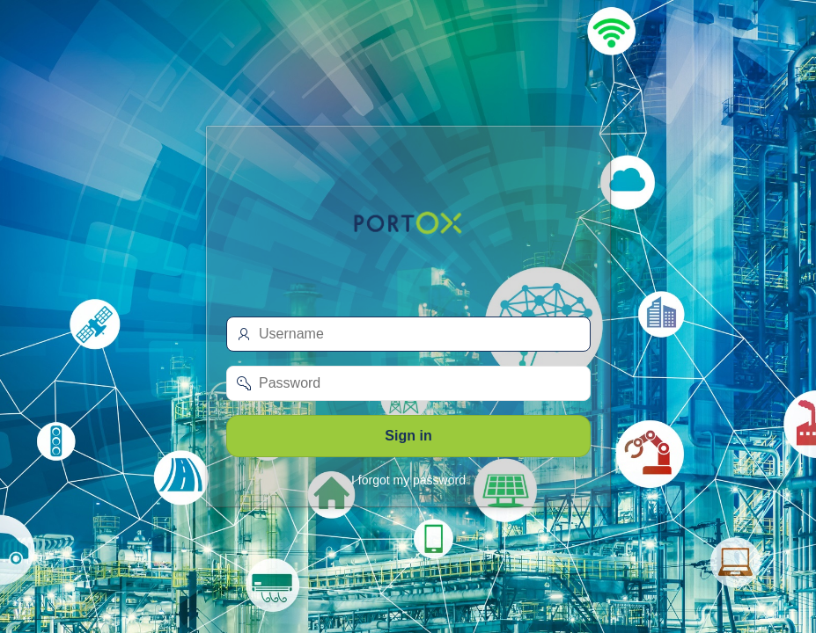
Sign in (408, 435)
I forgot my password (408, 480)
